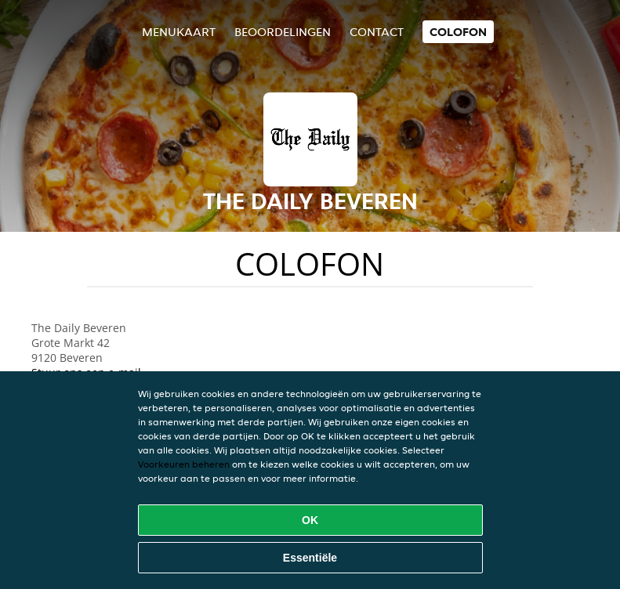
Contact (377, 31)
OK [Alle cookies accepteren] (310, 520)
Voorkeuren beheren (184, 464)
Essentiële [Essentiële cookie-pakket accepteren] (310, 557)
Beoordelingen (282, 31)
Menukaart (179, 31)
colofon (458, 31)
